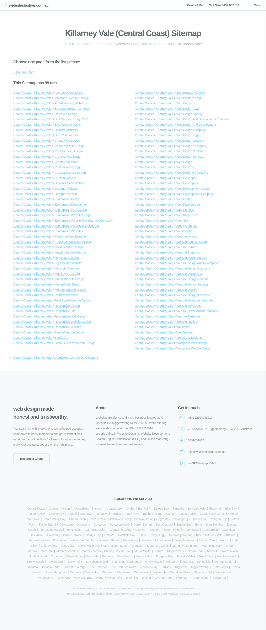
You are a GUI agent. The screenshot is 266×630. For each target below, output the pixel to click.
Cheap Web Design (67, 140)
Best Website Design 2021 (72, 119)
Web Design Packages (191, 146)
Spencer (187, 561)
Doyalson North (120, 524)
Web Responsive (187, 215)
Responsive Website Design (73, 321)
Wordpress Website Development (76, 357)
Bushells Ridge (153, 513)
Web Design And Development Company (202, 119)
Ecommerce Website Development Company (84, 220)
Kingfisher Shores (108, 540)
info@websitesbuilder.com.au (206, 452)
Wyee (99, 577)
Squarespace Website (190, 92)
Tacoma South (51, 567)
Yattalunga (219, 577)
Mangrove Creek (158, 545)
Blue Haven (37, 513)
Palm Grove (75, 556)
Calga (170, 513)
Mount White (142, 551)
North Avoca (230, 551)
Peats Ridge (144, 556)
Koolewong (130, 540)
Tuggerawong (199, 567)
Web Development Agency (193, 188)
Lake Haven (163, 540)
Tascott (68, 567)
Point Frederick (226, 556)
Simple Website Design (70, 332)
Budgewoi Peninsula (110, 513)
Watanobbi (159, 572)
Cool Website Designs (69, 151)
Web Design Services (190, 156)
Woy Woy (64, 577)
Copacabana (197, 519)
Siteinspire (61, 337)
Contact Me (195, 5)
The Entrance (98, 567)
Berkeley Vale (197, 508)
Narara (158, 551)
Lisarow (224, 540)
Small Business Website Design (75, 343)
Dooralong (83, 524)
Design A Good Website (70, 183)
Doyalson (100, 524)
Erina (198, 524)
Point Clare (206, 556)
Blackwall (215, 508)
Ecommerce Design (67, 199)
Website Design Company (193, 268)
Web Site (182, 220)
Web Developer (186, 178)
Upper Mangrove (55, 572)
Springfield (204, 561)
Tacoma (33, 567)
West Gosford (203, 572)
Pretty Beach (35, 561)
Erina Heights (214, 524)
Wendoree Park (180, 572)
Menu (257, 5)
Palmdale (92, 556)
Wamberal (123, 572)
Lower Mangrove (89, 545)
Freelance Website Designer (73, 241)
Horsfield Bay (126, 535)
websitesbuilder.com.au (29, 5)
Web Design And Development (196, 124)
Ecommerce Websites (69, 231)
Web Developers (187, 183)
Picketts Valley (186, 556)
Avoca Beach (81, 508)
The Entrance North (123, 567)
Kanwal (174, 535)
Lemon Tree (207, 540)
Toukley (166, 567)
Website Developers (189, 305)
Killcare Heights (39, 540)
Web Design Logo (188, 135)
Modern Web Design (68, 284)
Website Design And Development (198, 263)
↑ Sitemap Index (23, 71)
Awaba (130, 508)
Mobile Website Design (69, 279)
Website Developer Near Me (194, 300)
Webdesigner (184, 231)
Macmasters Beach (115, 545)
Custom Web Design (68, 167)
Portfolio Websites (66, 295)
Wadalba (76, 572)
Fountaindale (73, 529)
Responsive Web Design (70, 316)
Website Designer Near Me (193, 295)
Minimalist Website (67, 268)
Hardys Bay (93, 535)
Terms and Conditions (189, 593)
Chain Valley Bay (54, 519)
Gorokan (140, 529)
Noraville (212, 551)
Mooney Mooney (67, 551)
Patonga (107, 556)
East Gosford (164, 524)
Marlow (32, 551)
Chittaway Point (142, 519)
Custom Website (65, 178)
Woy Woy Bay (83, 577)
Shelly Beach (153, 561)
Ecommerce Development (71, 204)
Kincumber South (82, 540)
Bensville (178, 508)
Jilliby (142, 535)
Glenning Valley (96, 529)
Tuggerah (181, 567)
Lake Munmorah (184, 540)
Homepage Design (67, 257)
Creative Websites (66, 162)
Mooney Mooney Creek (97, 551)
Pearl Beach (125, 556)
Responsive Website (68, 327)
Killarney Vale (42, 92)
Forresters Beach (50, 529)
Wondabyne (223, 572)
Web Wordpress (186, 225)
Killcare (230, 535)
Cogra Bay (163, 519)
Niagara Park (175, 551)
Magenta (137, 545)
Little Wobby (49, 545)
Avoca (98, 508)
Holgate (109, 535)
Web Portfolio (185, 209)
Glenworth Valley (120, 529)
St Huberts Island (97, 561)
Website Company (188, 252)
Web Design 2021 (188, 108)
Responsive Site (65, 311)
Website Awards (186, 236)
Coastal (53, 508)
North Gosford (38, 556)
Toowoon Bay (148, 567)
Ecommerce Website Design (73, 215)
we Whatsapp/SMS (202, 463)
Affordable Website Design (72, 98)
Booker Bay (56, 513)
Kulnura (146, 540)
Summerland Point (226, 561)
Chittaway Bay (119, 519)
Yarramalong (200, 577)
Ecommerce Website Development (77, 225)
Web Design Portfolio (189, 151)
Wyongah (182, 577)
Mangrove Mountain (185, 545)
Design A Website (66, 188)
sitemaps (189, 588)
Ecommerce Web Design (71, 209)
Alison (66, 508)
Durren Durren (142, 524)
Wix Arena (183, 327)
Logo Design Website (68, 263)
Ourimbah (57, 556)
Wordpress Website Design (193, 348)
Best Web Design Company (72, 108)
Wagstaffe (91, 572)
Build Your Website (67, 135)
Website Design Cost (189, 273)
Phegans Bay (164, 556)
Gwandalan (229, 529)
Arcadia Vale (114, 508)
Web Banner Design (189, 98)
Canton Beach (186, 513)
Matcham (47, 551)
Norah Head (195, 551)
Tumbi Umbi (220, 567)
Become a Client (31, 458)
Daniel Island (47, 524)
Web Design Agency (189, 114)
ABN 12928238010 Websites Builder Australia (89, 593)
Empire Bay (183, 524)
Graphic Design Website (70, 252)
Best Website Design (68, 124)
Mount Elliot (123, 551)
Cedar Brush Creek (212, 513)
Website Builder (186, 247)
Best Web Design (66, 114)
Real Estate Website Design (73, 300)
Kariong (187, 535)
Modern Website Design (70, 289)
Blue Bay (231, 508)
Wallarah (107, 572)
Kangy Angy (157, 535)
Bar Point (144, 508)
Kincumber (60, 540)
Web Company (186, 103)
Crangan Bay (218, 519)
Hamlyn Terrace (72, 535)
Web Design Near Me (190, 140)
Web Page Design (188, 204)
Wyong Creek (163, 577)
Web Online (184, 199)
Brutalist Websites (66, 130)
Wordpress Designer (189, 337)
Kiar (198, 535)
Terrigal (81, 567)
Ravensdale (55, 561)
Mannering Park (212, 545)
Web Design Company (191, 130)
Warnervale (141, 572)
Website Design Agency (191, 257)
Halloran (52, 535)
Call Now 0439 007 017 (224, 5)
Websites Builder (187, 321)
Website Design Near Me (192, 279)
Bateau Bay (161, 508)
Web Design (184, 162)
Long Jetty (67, 545)
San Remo (118, 561)
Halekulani (36, 535)
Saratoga (135, 561)
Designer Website (66, 194)
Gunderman (210, 529)
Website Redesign (188, 316)
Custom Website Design (70, 172)
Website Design (186, 289)
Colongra (180, 519)
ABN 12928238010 (200, 417)
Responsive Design (67, 305)
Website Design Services (192, 284)
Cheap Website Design (69, 146)
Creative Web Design (68, 156)
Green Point (172, 529)
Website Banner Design (191, 241)
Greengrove (191, 529)
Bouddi (72, 513)
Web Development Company (195, 194)
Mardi (229, 545)
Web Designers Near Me (192, 172)
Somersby (172, 561)
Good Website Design (69, 247)
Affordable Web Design (69, 92)
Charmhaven (77, 519)
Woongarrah (46, 577)
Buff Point (133, 513)
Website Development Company (197, 311)
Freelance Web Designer (71, 236)
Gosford (155, 529)
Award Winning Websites (71, 103)
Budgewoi (86, 513)
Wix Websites (185, 332)
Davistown (66, 524)
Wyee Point (114, 577)
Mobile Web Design (67, 273)
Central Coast (22, 92)
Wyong (146, 577)
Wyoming (132, 577)
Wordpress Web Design (191, 343)
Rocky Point (74, 561)
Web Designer (185, 167)
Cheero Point (98, 519)
